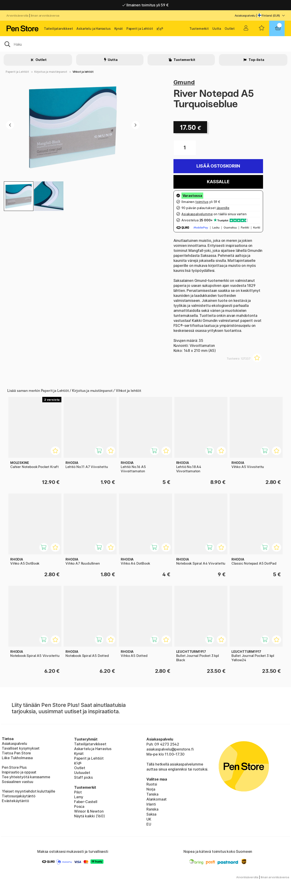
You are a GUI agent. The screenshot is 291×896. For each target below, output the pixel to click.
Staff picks (83, 777)
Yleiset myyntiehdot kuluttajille (28, 791)
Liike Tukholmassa (17, 758)
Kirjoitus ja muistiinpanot (50, 71)
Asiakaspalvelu (245, 15)
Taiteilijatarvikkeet (58, 28)
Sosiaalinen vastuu (17, 781)
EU (148, 824)
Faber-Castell (85, 801)
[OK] (145, 44)
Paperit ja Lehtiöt (139, 28)
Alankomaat (156, 799)
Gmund (184, 82)
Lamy (78, 797)
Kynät (118, 28)
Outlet (230, 28)
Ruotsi (151, 784)
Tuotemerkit (199, 28)
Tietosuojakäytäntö (18, 796)
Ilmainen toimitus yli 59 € (145, 5)
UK (148, 819)
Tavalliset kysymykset (21, 748)
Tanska (152, 794)
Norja (150, 789)
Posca (79, 806)
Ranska (152, 809)
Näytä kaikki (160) (89, 816)
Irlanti (151, 804)
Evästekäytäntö (15, 800)
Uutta (216, 28)
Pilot (78, 792)
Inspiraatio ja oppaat (19, 772)
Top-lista (256, 60)
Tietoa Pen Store (16, 753)
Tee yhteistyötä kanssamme (26, 777)
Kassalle (218, 181)
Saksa (151, 814)
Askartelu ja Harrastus (93, 28)
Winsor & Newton (88, 811)
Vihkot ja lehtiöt (83, 71)
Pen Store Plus (14, 767)
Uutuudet (82, 772)
